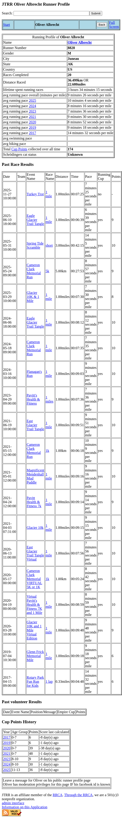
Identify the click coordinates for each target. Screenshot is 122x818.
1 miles (49, 399)
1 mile (48, 194)
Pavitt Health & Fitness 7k (34, 502)
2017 (32, 133)
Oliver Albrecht (80, 42)
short (49, 245)
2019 (32, 127)
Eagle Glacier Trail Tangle (35, 220)
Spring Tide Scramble (35, 245)
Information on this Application (24, 807)
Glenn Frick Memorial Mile (35, 656)
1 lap (49, 681)
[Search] (51, 13)
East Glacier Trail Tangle (35, 425)
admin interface (13, 803)
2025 (32, 100)
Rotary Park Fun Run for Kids (35, 681)
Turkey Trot (35, 194)
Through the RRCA (78, 795)
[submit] (95, 13)
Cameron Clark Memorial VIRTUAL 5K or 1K (34, 579)
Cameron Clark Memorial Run (34, 271)
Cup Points (19, 149)
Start (6, 25)
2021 (32, 117)
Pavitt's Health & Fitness (33, 399)
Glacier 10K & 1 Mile (33, 297)
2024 (32, 106)
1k (47, 451)
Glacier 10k (35, 528)
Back (102, 24)
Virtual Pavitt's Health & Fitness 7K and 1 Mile (34, 605)
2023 (32, 111)
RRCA (58, 795)
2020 (32, 122)
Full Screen (114, 25)
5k (47, 271)
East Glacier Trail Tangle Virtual (35, 553)
